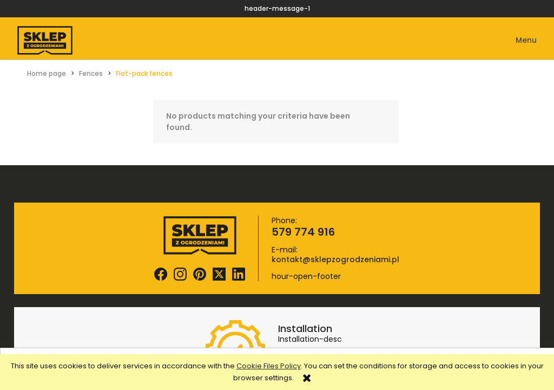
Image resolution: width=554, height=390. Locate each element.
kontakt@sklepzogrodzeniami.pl (335, 259)
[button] (518, 40)
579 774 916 (303, 231)
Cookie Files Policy (268, 366)
